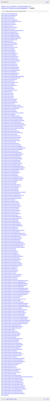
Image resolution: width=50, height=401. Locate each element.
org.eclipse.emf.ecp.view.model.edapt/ (11, 187)
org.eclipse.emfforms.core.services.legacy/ (12, 300)
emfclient (13, 6)
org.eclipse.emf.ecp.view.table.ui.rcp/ (10, 227)
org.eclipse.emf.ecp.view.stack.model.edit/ (11, 210)
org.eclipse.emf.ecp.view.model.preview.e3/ (12, 196)
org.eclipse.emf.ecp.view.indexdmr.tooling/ (12, 164)
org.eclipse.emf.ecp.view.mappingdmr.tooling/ (12, 180)
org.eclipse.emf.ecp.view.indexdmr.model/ (11, 161)
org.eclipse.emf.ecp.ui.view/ (8, 103)
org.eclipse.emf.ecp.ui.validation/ (9, 100)
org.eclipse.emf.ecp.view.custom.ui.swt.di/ (11, 140)
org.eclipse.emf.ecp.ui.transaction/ (10, 99)
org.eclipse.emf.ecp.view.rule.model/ (10, 201)
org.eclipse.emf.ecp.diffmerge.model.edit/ (11, 36)
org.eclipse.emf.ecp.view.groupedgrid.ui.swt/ (12, 155)
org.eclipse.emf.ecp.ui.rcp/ (8, 97)
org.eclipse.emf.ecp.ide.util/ (8, 80)
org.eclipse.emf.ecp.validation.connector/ (11, 115)
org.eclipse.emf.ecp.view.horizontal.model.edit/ (12, 158)
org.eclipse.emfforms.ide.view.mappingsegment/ (13, 344)
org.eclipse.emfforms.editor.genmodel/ (11, 332)
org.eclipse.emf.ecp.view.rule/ (9, 199)
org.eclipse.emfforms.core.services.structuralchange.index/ (15, 318)
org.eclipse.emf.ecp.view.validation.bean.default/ (13, 256)
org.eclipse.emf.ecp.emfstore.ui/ (9, 62)
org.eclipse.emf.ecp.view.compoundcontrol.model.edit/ (14, 125)
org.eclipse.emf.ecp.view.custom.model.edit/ (12, 137)
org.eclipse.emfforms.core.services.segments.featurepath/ (15, 309)
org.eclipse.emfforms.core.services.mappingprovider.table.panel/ (16, 306)
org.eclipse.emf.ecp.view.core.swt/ (10, 134)
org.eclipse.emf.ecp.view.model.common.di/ (12, 186)
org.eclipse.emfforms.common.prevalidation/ (12, 274)
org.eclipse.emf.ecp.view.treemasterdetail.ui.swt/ (13, 245)
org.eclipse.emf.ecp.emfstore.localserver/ (11, 61)
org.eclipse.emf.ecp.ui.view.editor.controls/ (12, 105)
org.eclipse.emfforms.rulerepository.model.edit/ (13, 353)
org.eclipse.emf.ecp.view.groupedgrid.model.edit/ (13, 154)
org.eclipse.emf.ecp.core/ (8, 25)
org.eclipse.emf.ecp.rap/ (8, 87)
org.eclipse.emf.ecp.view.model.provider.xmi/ (12, 198)
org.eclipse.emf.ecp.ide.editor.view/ (10, 74)
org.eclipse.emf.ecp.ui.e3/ (8, 93)
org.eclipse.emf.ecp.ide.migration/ (10, 79)
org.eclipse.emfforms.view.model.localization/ (12, 390)
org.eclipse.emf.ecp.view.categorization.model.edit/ (13, 120)
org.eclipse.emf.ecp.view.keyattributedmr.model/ (13, 166)
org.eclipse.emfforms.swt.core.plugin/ (11, 370)
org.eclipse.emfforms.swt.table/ (9, 373)
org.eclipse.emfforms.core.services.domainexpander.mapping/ (16, 292)
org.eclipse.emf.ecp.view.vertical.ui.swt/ (11, 260)
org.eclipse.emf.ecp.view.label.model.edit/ (11, 172)
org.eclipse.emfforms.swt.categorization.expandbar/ (14, 358)
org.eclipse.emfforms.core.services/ (10, 279)
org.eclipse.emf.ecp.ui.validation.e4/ (10, 102)
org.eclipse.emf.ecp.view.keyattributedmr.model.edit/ (14, 167)
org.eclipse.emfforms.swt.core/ (9, 366)
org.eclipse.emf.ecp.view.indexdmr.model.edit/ (12, 163)
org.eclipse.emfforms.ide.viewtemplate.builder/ (12, 349)
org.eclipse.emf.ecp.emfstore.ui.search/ (11, 67)
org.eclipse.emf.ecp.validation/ (9, 114)
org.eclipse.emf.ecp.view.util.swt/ (10, 250)
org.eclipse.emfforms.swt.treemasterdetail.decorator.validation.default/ (18, 376)
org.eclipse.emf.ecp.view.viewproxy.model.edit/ (12, 263)
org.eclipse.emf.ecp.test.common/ (10, 90)
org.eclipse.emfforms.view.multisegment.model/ (13, 392)
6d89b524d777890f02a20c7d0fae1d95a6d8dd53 (14, 8)
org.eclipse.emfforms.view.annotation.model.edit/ (13, 379)
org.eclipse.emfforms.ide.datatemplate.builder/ (12, 338)
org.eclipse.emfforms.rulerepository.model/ (12, 352)
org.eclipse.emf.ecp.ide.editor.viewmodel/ (11, 77)
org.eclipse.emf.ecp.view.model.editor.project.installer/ (14, 192)
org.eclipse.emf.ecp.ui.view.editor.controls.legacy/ (13, 106)
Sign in (47, 2)
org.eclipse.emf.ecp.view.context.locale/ (11, 131)
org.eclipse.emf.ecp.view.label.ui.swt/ (10, 175)
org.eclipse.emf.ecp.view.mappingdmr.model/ (12, 176)
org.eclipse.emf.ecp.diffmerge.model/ (10, 35)
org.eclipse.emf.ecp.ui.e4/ (8, 94)
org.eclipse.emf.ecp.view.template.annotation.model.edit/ (15, 234)
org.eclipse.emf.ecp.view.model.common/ (11, 184)
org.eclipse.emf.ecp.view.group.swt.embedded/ (12, 149)
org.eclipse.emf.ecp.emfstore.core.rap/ (11, 59)
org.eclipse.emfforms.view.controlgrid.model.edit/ (13, 382)
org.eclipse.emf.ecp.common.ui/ (9, 24)
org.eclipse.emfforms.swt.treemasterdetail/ (12, 375)
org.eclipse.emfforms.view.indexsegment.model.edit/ (14, 385)
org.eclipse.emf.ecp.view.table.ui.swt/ (10, 228)
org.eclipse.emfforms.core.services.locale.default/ (13, 302)
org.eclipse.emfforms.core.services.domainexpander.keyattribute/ (16, 291)
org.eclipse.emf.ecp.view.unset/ (9, 248)
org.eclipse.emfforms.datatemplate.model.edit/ (13, 326)
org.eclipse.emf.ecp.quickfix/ (9, 83)
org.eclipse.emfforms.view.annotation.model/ (12, 378)
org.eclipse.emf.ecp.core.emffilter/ (10, 27)
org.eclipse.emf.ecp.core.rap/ (9, 29)
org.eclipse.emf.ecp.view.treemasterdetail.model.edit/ (14, 244)
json (48, 399)
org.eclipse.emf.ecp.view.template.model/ (11, 236)
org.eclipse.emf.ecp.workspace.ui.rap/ (11, 269)
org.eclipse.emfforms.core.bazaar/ (10, 277)
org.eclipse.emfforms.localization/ (10, 350)
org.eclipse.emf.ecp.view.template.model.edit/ (12, 237)
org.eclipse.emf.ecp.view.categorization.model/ (13, 119)
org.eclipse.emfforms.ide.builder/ (10, 337)
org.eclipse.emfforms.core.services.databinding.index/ (14, 282)
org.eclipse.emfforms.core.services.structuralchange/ (14, 315)
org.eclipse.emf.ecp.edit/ (8, 45)
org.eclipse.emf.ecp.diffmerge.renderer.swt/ (12, 38)
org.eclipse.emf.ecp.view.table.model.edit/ (11, 222)
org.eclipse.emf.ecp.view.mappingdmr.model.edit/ (13, 178)
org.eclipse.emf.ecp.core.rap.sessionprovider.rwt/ (13, 30)
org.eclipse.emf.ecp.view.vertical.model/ (11, 257)
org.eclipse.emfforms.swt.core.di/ (10, 367)
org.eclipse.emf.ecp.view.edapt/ (9, 141)
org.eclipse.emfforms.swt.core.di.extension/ (12, 369)
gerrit (8, 6)
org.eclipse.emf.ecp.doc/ (8, 41)
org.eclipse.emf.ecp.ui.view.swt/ (9, 109)
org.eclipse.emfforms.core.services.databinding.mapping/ (15, 285)
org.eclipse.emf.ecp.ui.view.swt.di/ (10, 111)
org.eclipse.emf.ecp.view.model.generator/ (12, 193)
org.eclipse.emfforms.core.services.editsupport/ (13, 295)
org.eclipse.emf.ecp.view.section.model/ (11, 204)
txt (44, 399)
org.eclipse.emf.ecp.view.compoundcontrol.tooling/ (13, 128)
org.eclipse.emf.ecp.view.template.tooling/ (12, 241)
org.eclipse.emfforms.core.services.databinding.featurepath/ (15, 280)
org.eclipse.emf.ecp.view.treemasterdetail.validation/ (14, 247)
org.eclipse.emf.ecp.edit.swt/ (9, 48)
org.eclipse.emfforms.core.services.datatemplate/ (13, 286)
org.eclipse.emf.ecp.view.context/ (10, 129)
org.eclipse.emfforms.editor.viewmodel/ (11, 335)
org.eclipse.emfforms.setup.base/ (10, 356)
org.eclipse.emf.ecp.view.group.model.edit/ (12, 144)
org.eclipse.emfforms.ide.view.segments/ (11, 347)
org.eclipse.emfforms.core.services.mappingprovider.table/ (15, 305)
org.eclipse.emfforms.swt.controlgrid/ (11, 364)
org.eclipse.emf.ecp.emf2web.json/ (10, 53)
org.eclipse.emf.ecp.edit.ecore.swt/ (10, 47)
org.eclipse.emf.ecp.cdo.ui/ (8, 18)
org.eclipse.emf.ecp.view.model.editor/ (11, 190)
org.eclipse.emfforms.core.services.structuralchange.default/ (15, 317)
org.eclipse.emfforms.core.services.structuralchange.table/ (15, 323)
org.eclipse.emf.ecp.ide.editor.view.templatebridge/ (13, 76)
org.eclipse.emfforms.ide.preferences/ (11, 341)
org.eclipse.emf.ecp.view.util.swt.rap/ (10, 251)
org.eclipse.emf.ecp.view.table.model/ (11, 221)
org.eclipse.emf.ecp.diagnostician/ (10, 32)
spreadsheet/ (5, 395)
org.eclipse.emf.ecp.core (24, 6)
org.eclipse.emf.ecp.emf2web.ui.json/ (10, 56)
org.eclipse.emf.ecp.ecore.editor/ (10, 42)
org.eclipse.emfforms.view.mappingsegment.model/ (14, 387)
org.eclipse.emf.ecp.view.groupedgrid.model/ (12, 152)
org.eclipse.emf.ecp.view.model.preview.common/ (13, 195)
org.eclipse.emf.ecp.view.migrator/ (10, 181)
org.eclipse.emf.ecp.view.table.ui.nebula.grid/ (12, 224)
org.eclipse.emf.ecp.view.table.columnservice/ (12, 218)
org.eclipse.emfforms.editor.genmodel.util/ (12, 334)
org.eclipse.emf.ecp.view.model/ (9, 183)
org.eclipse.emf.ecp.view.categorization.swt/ (12, 122)
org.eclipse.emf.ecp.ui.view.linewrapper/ (11, 108)
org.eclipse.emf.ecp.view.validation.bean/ (11, 254)
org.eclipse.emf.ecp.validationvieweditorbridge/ (13, 117)
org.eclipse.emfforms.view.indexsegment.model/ (13, 384)
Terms (15, 399)
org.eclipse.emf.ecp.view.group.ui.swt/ (11, 151)
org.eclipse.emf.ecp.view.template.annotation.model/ (14, 233)
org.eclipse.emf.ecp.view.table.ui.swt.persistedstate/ (13, 230)
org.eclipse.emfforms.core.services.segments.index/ (14, 311)
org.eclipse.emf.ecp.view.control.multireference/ (13, 132)
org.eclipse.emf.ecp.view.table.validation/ (11, 231)
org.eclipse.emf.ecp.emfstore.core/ (10, 57)
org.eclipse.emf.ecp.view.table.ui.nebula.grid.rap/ (13, 225)
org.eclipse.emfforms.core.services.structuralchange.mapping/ (16, 321)
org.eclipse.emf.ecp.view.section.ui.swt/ (11, 207)
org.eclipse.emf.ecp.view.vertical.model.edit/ (12, 259)
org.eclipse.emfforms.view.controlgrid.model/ (12, 381)
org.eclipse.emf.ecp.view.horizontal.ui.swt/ (11, 160)
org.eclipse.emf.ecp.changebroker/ (10, 19)
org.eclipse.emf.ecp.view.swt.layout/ (10, 215)
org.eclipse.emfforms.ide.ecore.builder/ (11, 340)
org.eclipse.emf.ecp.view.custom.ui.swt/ (11, 138)
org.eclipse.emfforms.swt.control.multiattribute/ (13, 360)
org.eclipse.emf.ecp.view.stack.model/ (11, 208)
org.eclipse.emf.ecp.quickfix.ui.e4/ (10, 85)
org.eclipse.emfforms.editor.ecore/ (10, 331)
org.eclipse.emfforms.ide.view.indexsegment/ (12, 343)
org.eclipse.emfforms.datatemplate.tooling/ (12, 327)
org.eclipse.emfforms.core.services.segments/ (12, 308)
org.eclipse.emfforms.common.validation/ (11, 276)
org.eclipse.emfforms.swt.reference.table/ (11, 372)
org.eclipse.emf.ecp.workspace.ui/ (10, 268)
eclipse (3, 6)
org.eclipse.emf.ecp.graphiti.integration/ (11, 73)
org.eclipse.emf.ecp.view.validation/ (10, 253)
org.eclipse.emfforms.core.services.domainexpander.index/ (15, 289)
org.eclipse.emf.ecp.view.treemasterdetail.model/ (13, 242)
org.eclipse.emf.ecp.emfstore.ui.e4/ (10, 65)
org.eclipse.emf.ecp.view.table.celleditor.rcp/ (12, 216)
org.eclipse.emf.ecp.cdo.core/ (9, 16)
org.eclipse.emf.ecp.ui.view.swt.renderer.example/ (13, 112)
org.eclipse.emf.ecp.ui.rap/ (8, 96)
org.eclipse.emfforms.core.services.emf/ (11, 297)
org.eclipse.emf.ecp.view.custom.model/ (11, 135)
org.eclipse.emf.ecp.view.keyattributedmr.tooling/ (13, 169)
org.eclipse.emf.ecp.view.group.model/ (11, 143)
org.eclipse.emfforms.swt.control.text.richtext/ (12, 363)
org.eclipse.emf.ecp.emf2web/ (9, 51)
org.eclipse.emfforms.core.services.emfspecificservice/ (14, 299)
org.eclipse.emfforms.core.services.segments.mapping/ (14, 312)
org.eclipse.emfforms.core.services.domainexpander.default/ (15, 288)
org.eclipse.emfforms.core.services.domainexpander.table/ (15, 294)
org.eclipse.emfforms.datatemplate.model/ (12, 324)
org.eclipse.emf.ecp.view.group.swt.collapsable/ (13, 146)
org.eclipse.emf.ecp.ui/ (7, 91)
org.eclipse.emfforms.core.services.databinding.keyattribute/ (15, 283)
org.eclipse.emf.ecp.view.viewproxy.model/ (12, 262)
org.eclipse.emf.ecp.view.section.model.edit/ (12, 205)
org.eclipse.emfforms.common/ (9, 273)
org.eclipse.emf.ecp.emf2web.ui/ (9, 54)
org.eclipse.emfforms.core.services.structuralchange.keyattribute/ (16, 320)
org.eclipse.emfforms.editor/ (9, 329)
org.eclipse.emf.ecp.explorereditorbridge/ (11, 70)
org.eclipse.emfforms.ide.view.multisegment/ (12, 346)
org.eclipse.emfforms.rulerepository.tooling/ (12, 355)
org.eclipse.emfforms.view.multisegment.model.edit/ (14, 393)
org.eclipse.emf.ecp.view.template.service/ (12, 239)
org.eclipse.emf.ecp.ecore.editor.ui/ (10, 44)
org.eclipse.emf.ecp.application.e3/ (10, 13)
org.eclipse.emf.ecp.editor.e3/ (9, 50)
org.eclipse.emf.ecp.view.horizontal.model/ (12, 157)
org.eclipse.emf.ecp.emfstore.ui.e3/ (10, 64)
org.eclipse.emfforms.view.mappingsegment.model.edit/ (14, 388)
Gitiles (8, 399)
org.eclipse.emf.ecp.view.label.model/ (10, 170)
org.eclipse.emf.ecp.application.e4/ (10, 15)
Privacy (11, 399)
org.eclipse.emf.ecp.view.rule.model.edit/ (11, 202)
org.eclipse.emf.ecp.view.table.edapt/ (10, 219)
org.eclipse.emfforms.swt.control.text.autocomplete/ (14, 361)
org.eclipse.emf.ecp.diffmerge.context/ (11, 33)
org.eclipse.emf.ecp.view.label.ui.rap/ (10, 173)
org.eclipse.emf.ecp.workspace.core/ (10, 266)
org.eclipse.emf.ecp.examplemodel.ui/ (11, 68)
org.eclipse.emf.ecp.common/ (9, 22)
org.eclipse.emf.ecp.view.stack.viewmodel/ (12, 213)
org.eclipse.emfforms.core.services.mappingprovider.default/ (15, 303)
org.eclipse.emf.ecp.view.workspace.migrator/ (12, 265)
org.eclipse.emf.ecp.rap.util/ (8, 88)
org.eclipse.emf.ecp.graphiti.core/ (10, 71)
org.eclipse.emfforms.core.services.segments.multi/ (13, 314)
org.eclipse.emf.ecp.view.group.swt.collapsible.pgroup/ (14, 148)
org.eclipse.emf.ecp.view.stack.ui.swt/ (10, 212)
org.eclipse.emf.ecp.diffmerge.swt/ (10, 39)
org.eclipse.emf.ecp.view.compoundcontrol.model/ (13, 123)
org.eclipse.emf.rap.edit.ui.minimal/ (10, 271)
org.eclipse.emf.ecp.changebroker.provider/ (12, 21)
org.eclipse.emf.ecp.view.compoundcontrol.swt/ (13, 126)
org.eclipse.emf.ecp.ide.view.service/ (10, 82)
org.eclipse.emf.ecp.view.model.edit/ (10, 189)
